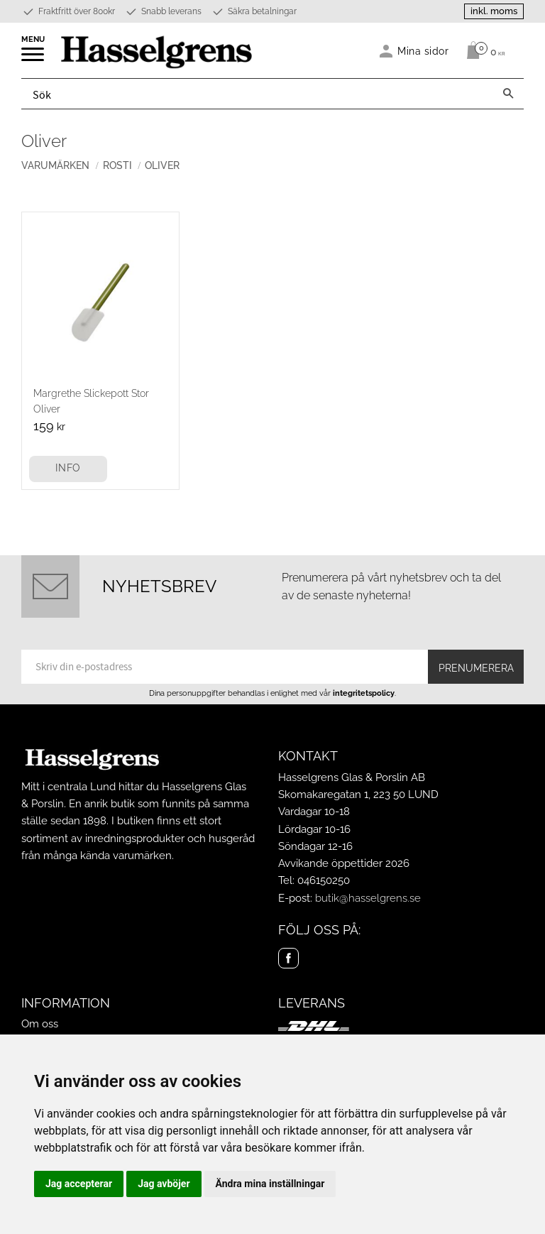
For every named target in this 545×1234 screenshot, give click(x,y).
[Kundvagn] (482, 50)
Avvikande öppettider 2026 (343, 863)
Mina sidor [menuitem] (423, 51)
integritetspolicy (364, 693)
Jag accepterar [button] (78, 1183)
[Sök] (508, 93)
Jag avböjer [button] (163, 1183)
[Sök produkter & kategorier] (257, 93)
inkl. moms (493, 11)
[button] (33, 59)
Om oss (39, 1023)
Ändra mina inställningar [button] (270, 1183)
